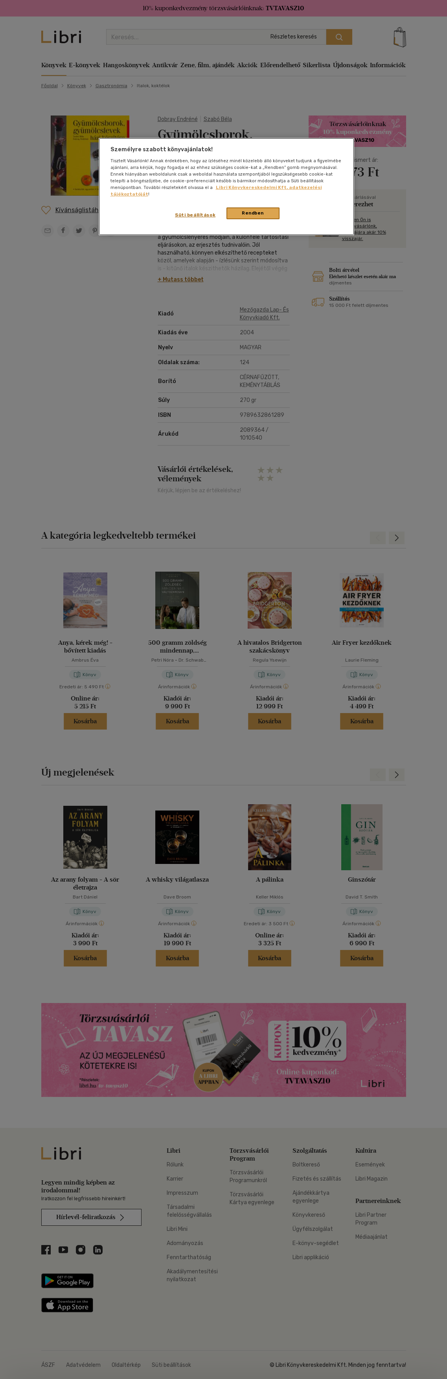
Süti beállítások (195, 215)
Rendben (253, 213)
